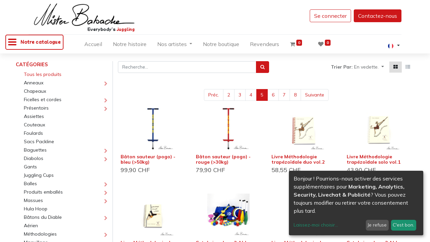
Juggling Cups (39, 175)
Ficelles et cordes (42, 99)
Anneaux (33, 83)
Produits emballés (43, 192)
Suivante (314, 95)
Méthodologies (40, 234)
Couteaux (34, 125)
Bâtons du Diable (43, 217)
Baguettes (35, 150)
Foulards (33, 133)
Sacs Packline (39, 141)
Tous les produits (42, 74)
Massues (33, 200)
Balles (30, 183)
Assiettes (34, 116)
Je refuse (377, 225)
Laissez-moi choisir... (316, 225)
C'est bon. (403, 225)
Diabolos (33, 158)
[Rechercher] (262, 67)
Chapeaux (35, 91)
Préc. (213, 95)
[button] (369, 67)
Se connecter (330, 15)
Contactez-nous (377, 15)
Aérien (31, 226)
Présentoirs (36, 108)
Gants (30, 167)
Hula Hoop (35, 209)
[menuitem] (93, 45)
